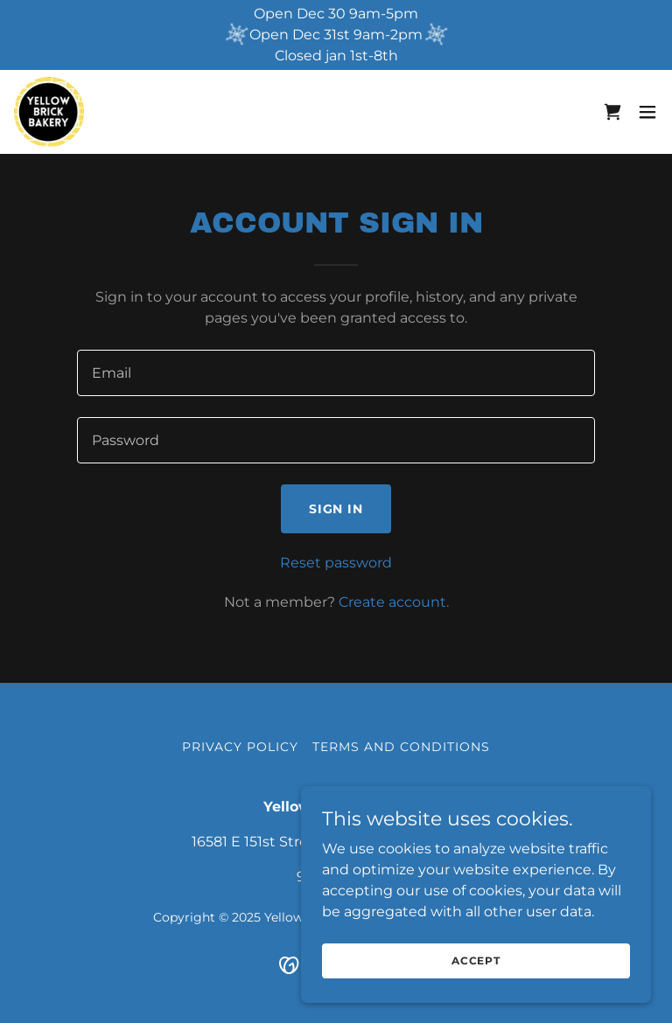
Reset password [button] (336, 562)
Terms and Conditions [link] (401, 747)
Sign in (336, 509)
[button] (647, 111)
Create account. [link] (394, 602)
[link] (49, 112)
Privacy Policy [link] (240, 747)
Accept (476, 960)
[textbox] (336, 373)
